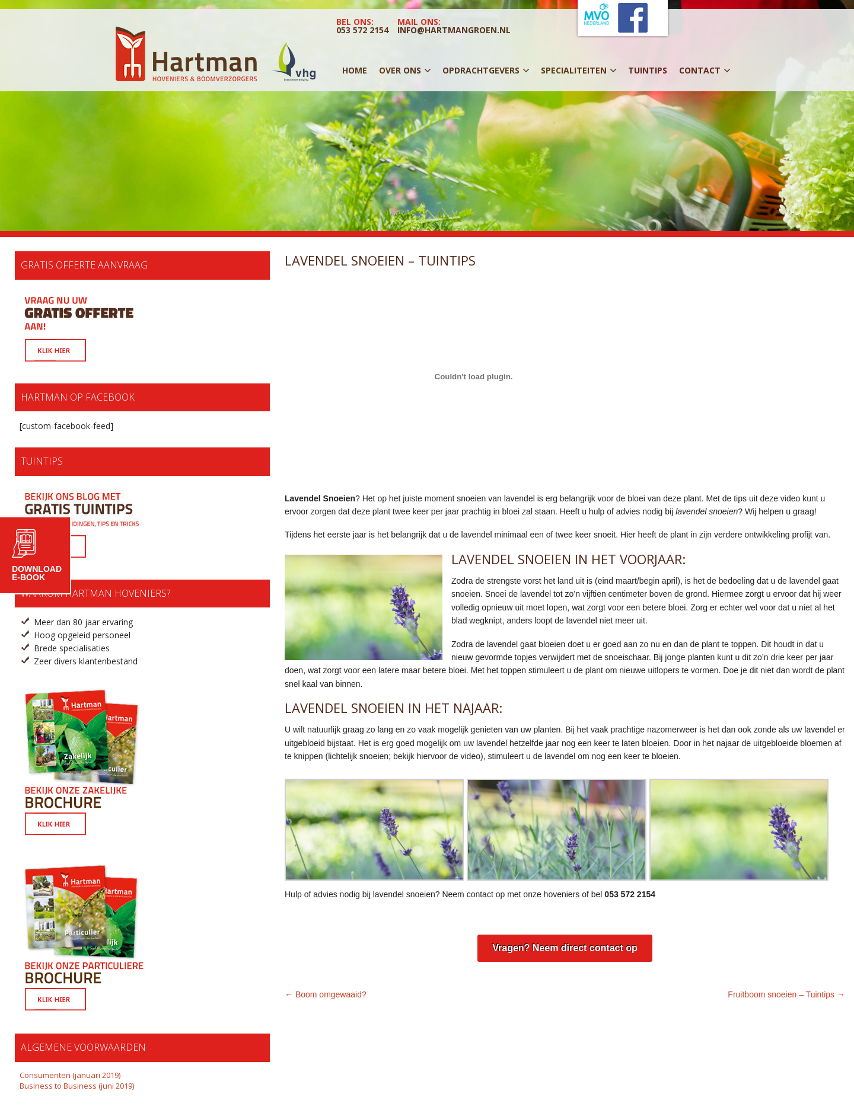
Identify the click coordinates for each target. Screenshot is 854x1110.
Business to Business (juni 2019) (77, 1085)
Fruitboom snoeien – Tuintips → (786, 994)
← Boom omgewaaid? (326, 994)
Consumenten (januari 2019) (70, 1075)
